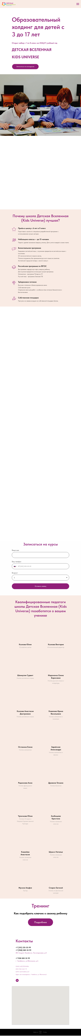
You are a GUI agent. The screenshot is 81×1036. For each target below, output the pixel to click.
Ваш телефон (16, 562)
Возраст (15, 573)
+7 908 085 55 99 (23, 958)
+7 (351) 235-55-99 (23, 947)
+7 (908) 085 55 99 (23, 950)
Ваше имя (15, 550)
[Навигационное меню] (77, 4)
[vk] (17, 980)
